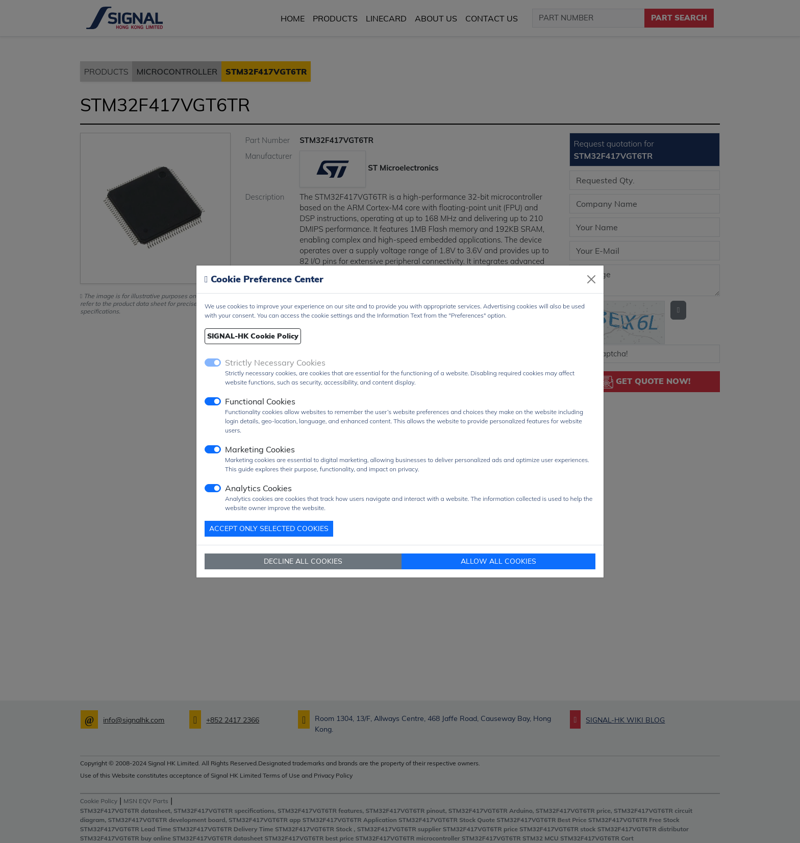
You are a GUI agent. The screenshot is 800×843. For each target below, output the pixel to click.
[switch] (213, 401)
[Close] (591, 279)
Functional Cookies (260, 401)
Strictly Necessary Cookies (275, 362)
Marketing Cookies (260, 449)
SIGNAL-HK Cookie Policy (252, 336)
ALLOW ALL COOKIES (498, 561)
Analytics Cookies (258, 488)
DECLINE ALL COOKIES (303, 561)
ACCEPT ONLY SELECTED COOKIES (269, 528)
